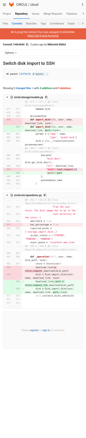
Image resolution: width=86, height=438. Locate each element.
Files (5, 23)
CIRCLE (21, 4)
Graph (71, 23)
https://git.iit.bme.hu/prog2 (43, 35)
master (38, 74)
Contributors (57, 23)
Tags (43, 23)
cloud (34, 4)
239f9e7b (25, 74)
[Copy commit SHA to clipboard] (27, 44)
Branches (31, 23)
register (34, 330)
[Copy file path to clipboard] (46, 97)
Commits (17, 23)
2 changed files (23, 88)
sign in (46, 330)
